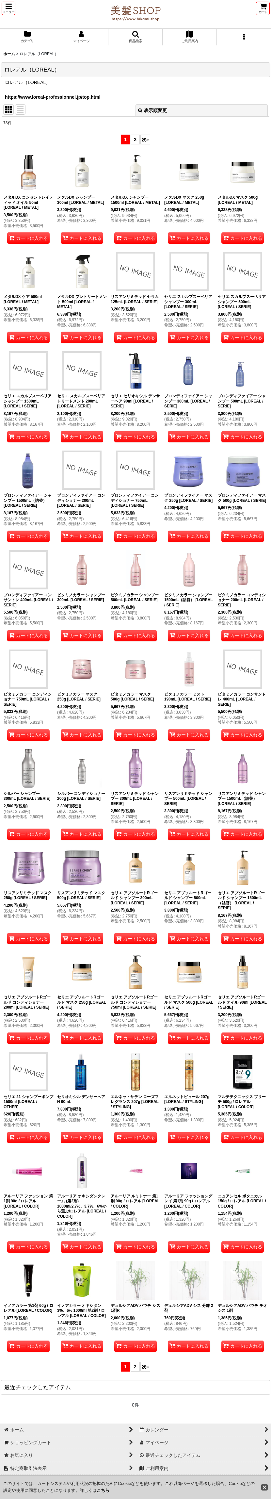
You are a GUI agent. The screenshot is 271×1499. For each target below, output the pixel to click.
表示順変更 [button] (152, 110)
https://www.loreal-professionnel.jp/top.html (53, 97)
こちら (103, 1490)
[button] (8, 8)
